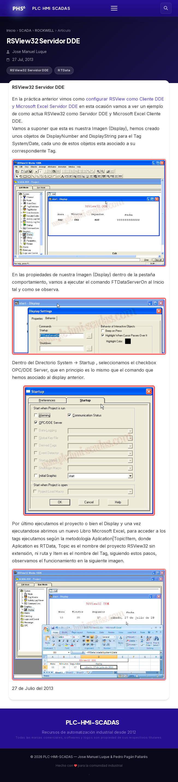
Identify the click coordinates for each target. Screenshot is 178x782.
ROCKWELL (44, 30)
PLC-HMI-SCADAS (89, 722)
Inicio (11, 30)
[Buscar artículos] (166, 8)
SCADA (25, 30)
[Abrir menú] (114, 8)
